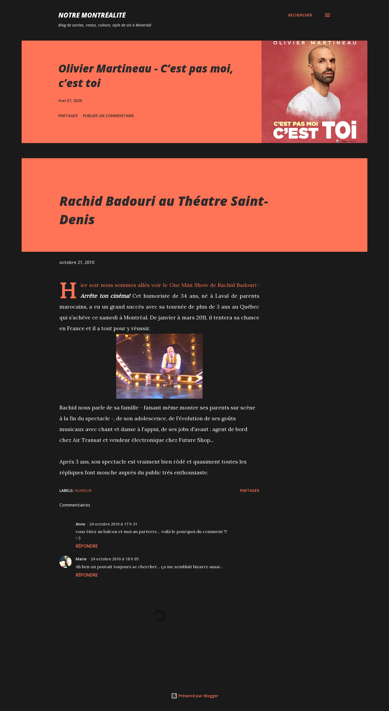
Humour (83, 490)
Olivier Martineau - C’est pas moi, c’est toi (145, 75)
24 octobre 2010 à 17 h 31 (113, 524)
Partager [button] (68, 115)
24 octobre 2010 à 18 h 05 (115, 558)
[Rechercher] (300, 15)
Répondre (87, 546)
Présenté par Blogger (194, 695)
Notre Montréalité (92, 15)
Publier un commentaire (108, 115)
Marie (81, 558)
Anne (80, 524)
